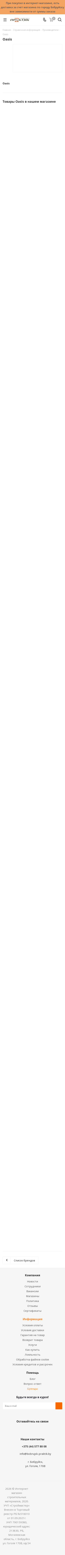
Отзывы (32, 1306)
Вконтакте (18, 1429)
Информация (32, 1319)
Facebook (27, 1429)
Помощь (32, 1373)
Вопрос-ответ (32, 1383)
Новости (32, 1281)
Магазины (32, 1296)
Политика (32, 1301)
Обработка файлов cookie (32, 1359)
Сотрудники (33, 1286)
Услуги (32, 1344)
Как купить (32, 1349)
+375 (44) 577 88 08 (34, 1446)
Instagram (36, 1429)
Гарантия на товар (32, 1335)
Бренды (32, 1388)
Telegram (44, 1429)
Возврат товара (32, 1340)
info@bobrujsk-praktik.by (35, 1453)
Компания (32, 1275)
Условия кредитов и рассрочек (32, 1364)
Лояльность (32, 1354)
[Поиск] (60, 20)
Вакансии (32, 1291)
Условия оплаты (32, 1325)
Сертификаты (32, 1310)
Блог (33, 1379)
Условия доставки (32, 1330)
